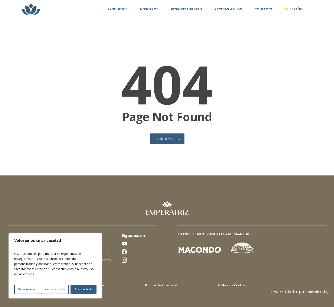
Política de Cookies (231, 285)
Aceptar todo (84, 289)
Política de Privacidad (161, 285)
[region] (55, 265)
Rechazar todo (55, 289)
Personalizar (26, 289)
